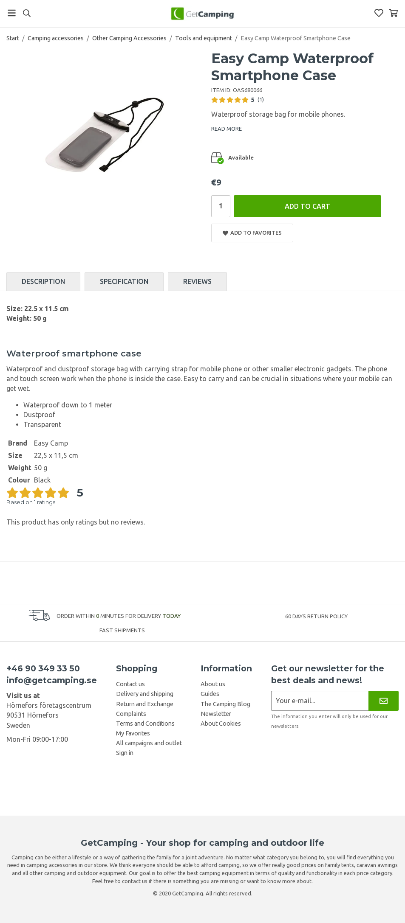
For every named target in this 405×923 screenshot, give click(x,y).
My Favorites (133, 733)
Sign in (124, 752)
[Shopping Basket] (393, 12)
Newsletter (216, 713)
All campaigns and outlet (149, 743)
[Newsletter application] (319, 701)
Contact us (130, 684)
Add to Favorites (252, 233)
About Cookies (221, 723)
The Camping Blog (225, 704)
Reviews (197, 281)
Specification (124, 281)
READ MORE (226, 129)
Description (43, 281)
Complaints (131, 713)
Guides (210, 693)
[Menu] (11, 12)
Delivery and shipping (144, 693)
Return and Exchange (144, 704)
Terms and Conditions (145, 723)
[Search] (26, 13)
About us (213, 684)
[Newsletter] (383, 701)
